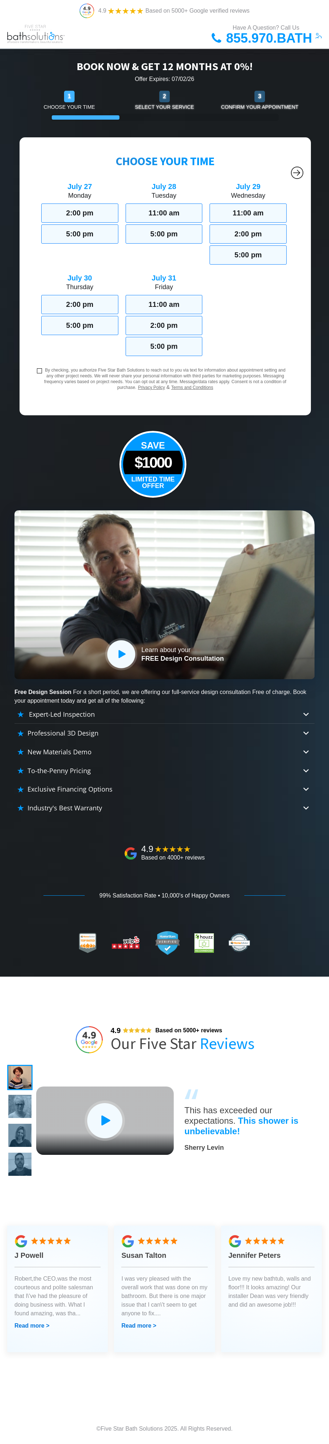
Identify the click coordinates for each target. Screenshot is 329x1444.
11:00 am (164, 213)
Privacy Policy (151, 387)
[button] (20, 1077)
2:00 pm (80, 213)
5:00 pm (80, 234)
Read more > (31, 1326)
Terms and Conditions (192, 387)
